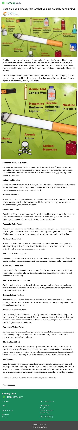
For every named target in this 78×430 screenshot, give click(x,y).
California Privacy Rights (46, 410)
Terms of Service (44, 405)
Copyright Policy (44, 413)
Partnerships (5, 414)
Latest (3, 405)
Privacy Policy (44, 408)
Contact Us (5, 417)
